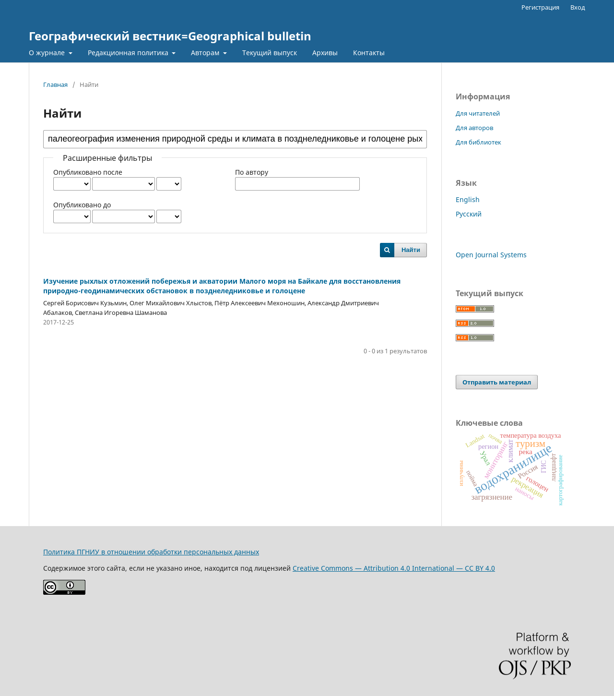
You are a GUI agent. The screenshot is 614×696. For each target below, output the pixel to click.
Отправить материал (496, 382)
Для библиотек (478, 142)
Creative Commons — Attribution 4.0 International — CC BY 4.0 (394, 568)
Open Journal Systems (491, 254)
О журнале (48, 52)
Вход (577, 7)
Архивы (325, 52)
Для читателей (478, 113)
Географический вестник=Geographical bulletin (170, 36)
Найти (410, 249)
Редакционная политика (129, 52)
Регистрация (540, 7)
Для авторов (474, 127)
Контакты (369, 52)
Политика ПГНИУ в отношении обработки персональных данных (151, 551)
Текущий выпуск (269, 52)
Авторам (206, 52)
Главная (55, 84)
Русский (469, 213)
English (468, 199)
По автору (251, 172)
